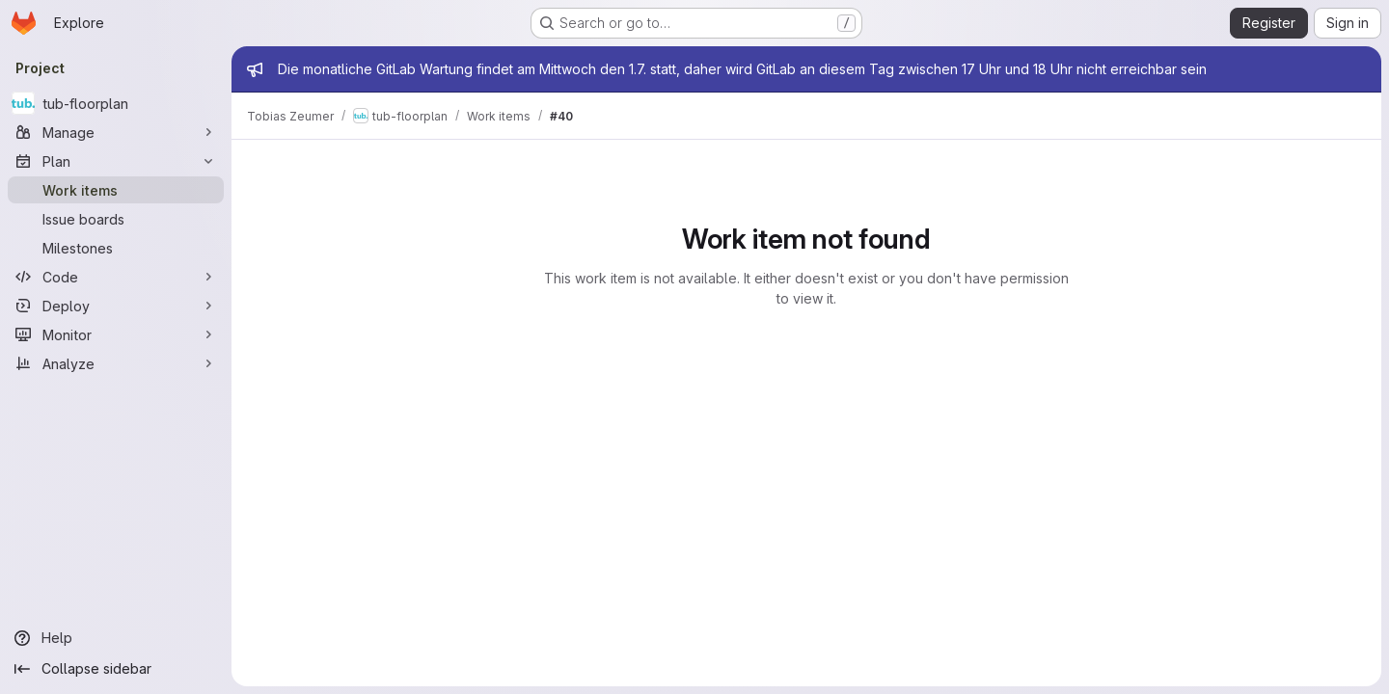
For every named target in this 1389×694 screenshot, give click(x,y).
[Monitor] (116, 334)
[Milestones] (116, 247)
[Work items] (116, 189)
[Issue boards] (116, 218)
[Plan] (116, 160)
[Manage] (116, 132)
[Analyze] (116, 363)
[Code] (116, 276)
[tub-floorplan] (116, 103)
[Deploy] (116, 305)
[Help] (116, 638)
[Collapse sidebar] (116, 668)
